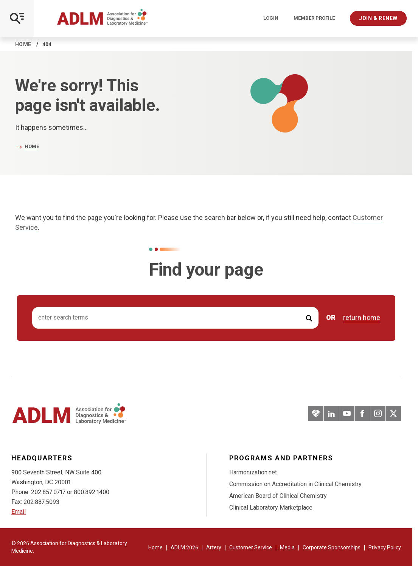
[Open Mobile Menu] (17, 18)
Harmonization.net (253, 472)
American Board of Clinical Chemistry (278, 495)
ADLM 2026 (184, 547)
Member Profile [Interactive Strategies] (314, 18)
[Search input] (175, 318)
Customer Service (250, 547)
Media (287, 547)
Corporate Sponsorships (332, 547)
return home (361, 317)
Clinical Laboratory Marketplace (270, 507)
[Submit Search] (309, 318)
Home (23, 44)
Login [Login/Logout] (270, 18)
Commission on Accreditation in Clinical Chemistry (295, 484)
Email (18, 511)
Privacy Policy (384, 547)
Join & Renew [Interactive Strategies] (378, 18)
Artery (213, 547)
